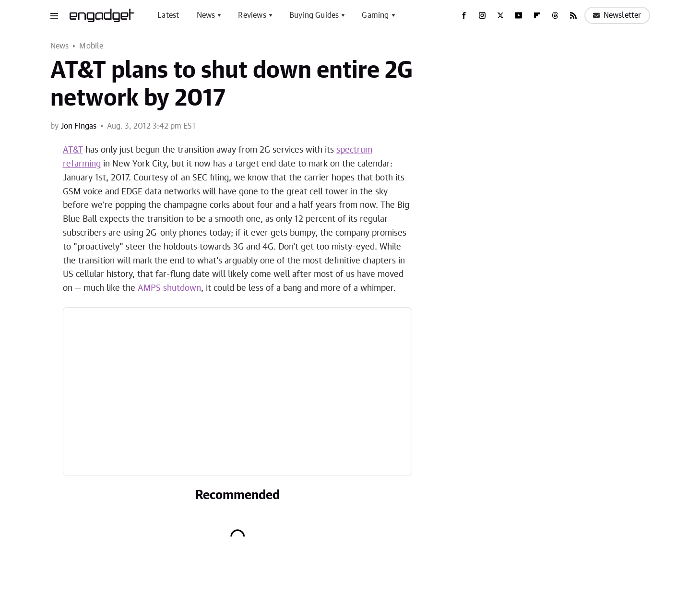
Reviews (252, 15)
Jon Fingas (78, 126)
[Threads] (555, 15)
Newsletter (617, 15)
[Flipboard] (537, 15)
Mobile (91, 46)
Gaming (375, 15)
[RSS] (573, 15)
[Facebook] (464, 15)
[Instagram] (482, 15)
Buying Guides (314, 15)
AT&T (73, 150)
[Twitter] (500, 15)
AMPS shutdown (169, 288)
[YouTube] (518, 15)
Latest (168, 15)
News (206, 15)
